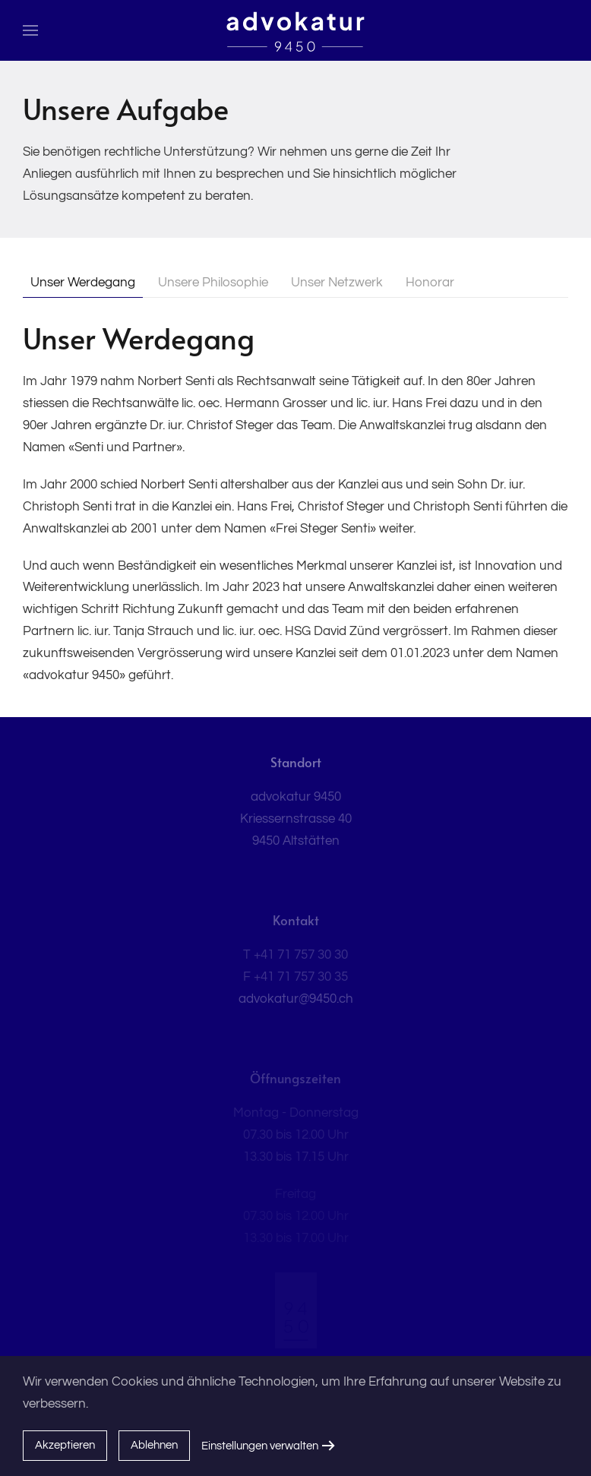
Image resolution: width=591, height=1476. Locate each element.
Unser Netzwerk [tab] (337, 282)
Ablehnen (154, 1445)
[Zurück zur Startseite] (296, 30)
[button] (30, 30)
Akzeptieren (65, 1445)
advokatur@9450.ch (296, 999)
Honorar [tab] (430, 282)
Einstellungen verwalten (259, 1446)
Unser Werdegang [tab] (82, 282)
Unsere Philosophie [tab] (213, 282)
